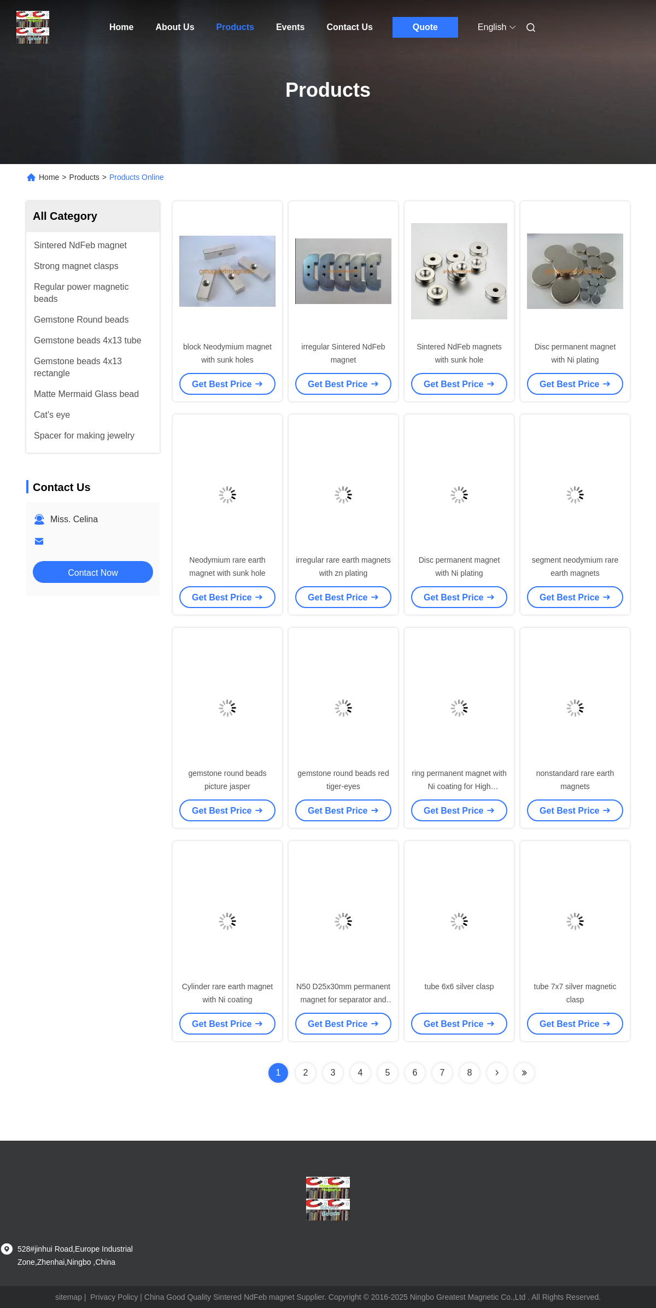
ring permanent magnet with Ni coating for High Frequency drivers (459, 786)
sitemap (68, 1297)
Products (235, 27)
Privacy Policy (114, 1297)
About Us (174, 27)
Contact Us (349, 27)
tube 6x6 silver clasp (459, 986)
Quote (425, 27)
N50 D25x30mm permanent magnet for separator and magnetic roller (343, 999)
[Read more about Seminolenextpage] (497, 1073)
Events (290, 27)
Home (121, 27)
